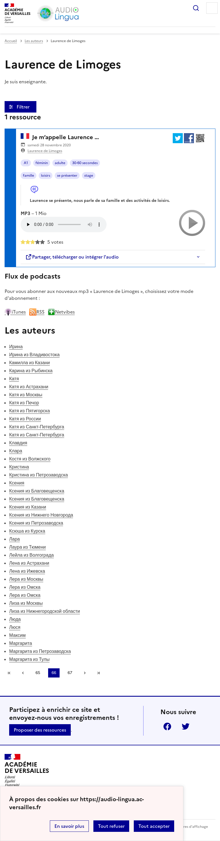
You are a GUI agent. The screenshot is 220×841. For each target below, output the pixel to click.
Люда (15, 619)
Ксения (16, 482)
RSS (36, 311)
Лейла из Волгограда (31, 555)
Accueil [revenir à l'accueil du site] (11, 41)
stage (88, 175)
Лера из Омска (24, 587)
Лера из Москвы (26, 579)
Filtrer (23, 106)
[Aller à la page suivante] (84, 672)
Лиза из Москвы (26, 603)
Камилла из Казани (29, 362)
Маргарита (20, 643)
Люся (14, 627)
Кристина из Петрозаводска (38, 474)
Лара (14, 538)
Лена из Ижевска (27, 571)
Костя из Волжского (29, 458)
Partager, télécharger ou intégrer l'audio (72, 256)
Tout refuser (111, 826)
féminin (42, 163)
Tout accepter (154, 826)
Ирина (16, 346)
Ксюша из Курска (27, 530)
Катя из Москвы (25, 394)
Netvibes (61, 311)
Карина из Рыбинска (30, 370)
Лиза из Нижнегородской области (44, 611)
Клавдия (18, 442)
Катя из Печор (24, 402)
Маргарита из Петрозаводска (40, 651)
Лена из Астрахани (29, 563)
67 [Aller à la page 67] (70, 673)
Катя (14, 378)
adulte (60, 163)
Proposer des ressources (40, 729)
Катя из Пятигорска (29, 410)
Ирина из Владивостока (34, 354)
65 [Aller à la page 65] (38, 673)
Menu (212, 8)
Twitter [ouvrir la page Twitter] (185, 726)
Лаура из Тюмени (27, 546)
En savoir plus (69, 826)
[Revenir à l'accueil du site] (27, 770)
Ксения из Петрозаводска (36, 522)
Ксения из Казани (27, 506)
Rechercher (196, 8)
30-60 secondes (85, 163)
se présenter (67, 175)
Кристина (19, 466)
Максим (17, 635)
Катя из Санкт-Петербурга (36, 426)
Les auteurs (34, 41)
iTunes (15, 311)
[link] (23, 672)
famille (28, 175)
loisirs (45, 175)
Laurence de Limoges (45, 150)
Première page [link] (9, 672)
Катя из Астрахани (28, 386)
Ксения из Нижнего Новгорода (41, 514)
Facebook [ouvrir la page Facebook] (167, 726)
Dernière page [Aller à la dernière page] (98, 672)
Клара (15, 450)
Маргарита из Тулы (29, 659)
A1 (26, 163)
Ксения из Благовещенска (36, 490)
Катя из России (25, 418)
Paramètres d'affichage (188, 826)
